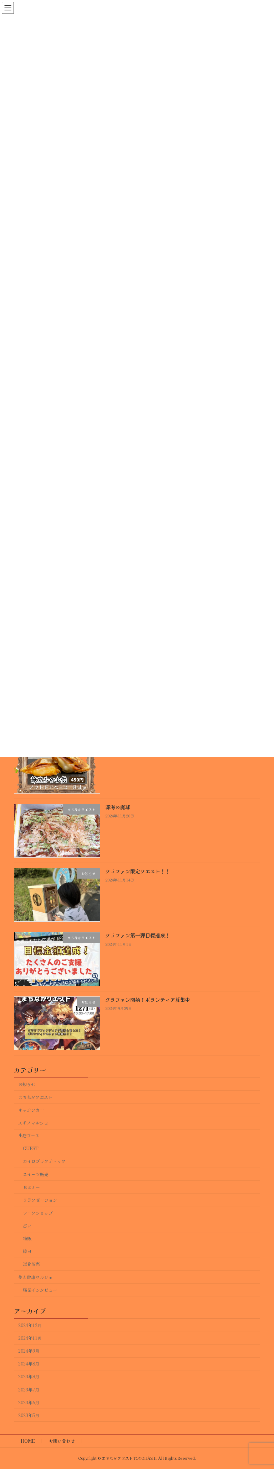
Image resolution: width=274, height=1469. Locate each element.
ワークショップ (38, 1212)
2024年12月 (30, 1325)
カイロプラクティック (44, 1161)
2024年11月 (30, 1338)
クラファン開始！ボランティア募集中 (147, 999)
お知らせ (26, 1084)
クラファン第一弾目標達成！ (137, 935)
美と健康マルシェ (35, 1277)
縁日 (27, 1251)
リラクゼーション (40, 1199)
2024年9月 (28, 1351)
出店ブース (29, 1135)
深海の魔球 (117, 806)
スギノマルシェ (33, 1123)
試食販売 (31, 1264)
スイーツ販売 (36, 1174)
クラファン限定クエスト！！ (137, 871)
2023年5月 (28, 1415)
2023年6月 (28, 1402)
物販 (27, 1238)
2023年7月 (28, 1389)
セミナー (31, 1187)
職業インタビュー (40, 1289)
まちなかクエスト (35, 1097)
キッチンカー (31, 1109)
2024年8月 (28, 1363)
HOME (28, 1441)
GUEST (31, 1148)
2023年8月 (28, 1376)
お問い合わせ (62, 1441)
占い (27, 1225)
